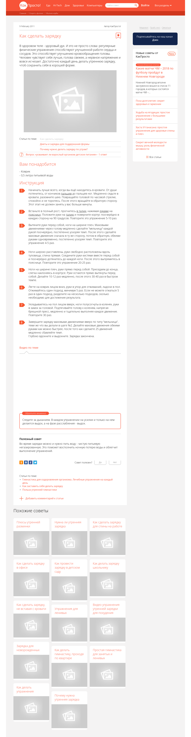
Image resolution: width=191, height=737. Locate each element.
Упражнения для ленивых (66, 611)
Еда (48, 5)
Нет (115, 462)
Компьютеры (94, 5)
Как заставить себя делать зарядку (42, 486)
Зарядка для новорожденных (28, 648)
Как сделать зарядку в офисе (30, 565)
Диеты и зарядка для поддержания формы (64, 144)
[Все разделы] (163, 5)
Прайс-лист (155, 27)
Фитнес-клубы (52, 13)
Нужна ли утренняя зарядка (68, 524)
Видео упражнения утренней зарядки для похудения (106, 609)
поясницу (35, 214)
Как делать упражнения (25, 689)
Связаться (166, 27)
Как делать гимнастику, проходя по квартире (69, 654)
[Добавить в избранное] (118, 35)
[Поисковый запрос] (122, 5)
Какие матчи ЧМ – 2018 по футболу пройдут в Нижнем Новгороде (154, 72)
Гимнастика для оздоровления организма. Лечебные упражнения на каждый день (67, 481)
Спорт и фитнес (36, 13)
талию (70, 214)
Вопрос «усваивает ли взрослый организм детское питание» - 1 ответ (66, 154)
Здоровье (78, 5)
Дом (67, 5)
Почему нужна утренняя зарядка (67, 697)
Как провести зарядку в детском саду (67, 567)
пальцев (66, 193)
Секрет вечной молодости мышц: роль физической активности (151, 145)
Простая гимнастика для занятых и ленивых (107, 654)
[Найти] (136, 5)
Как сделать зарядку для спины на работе (107, 524)
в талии (81, 211)
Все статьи (155, 157)
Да (100, 462)
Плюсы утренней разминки (28, 524)
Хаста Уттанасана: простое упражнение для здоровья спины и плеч (155, 131)
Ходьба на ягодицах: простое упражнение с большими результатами (153, 116)
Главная (23, 13)
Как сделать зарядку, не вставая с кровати (31, 607)
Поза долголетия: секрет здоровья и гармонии (150, 102)
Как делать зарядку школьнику (106, 565)
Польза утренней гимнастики (39, 489)
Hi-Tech (57, 5)
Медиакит (144, 27)
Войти (145, 5)
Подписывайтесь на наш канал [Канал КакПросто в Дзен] (155, 38)
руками (104, 211)
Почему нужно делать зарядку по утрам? (64, 149)
